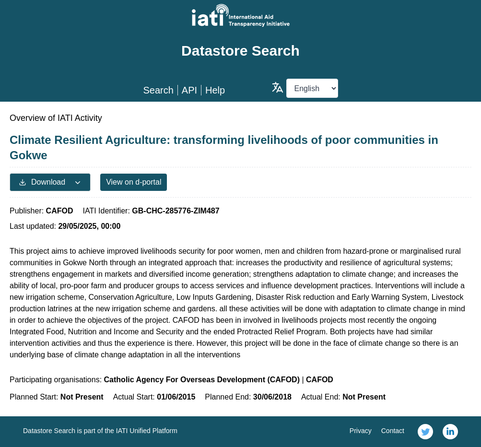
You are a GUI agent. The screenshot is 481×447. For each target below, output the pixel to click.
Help (215, 90)
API (189, 90)
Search (158, 90)
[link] (425, 431)
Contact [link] (392, 431)
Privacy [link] (361, 431)
